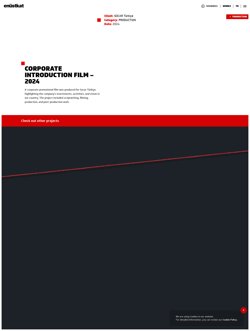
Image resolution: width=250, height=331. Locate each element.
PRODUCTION (237, 16)
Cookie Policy (230, 319)
